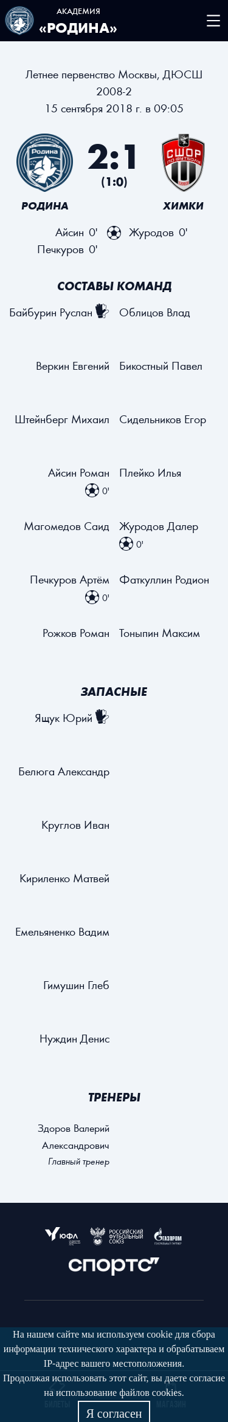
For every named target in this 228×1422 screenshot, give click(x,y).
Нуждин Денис (74, 1038)
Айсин (69, 231)
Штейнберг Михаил (62, 418)
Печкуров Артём (69, 579)
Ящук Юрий (63, 717)
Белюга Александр (63, 770)
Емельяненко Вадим (62, 931)
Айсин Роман (78, 472)
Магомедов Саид (66, 525)
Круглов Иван (75, 824)
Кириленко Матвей (64, 877)
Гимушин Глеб (76, 984)
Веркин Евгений (72, 365)
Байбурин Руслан (50, 311)
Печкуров (60, 248)
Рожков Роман (76, 632)
